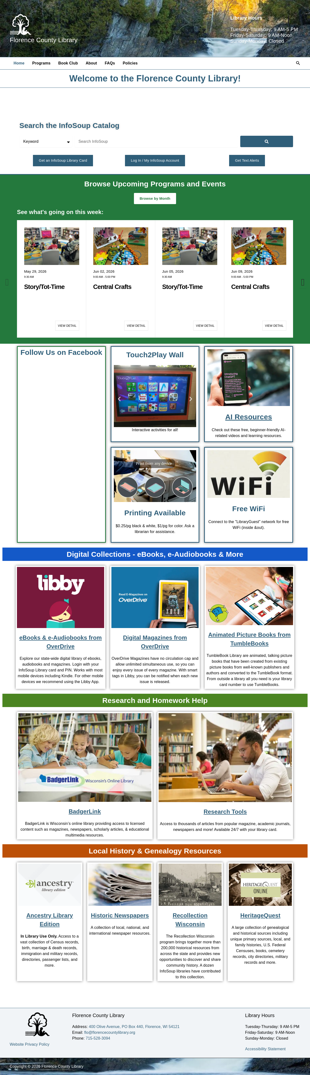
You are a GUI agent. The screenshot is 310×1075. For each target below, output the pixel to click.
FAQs (110, 63)
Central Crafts (112, 286)
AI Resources (248, 417)
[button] (298, 63)
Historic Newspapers (120, 915)
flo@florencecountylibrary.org (109, 1032)
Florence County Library (44, 40)
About (91, 63)
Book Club (68, 63)
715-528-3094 (98, 1038)
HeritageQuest (260, 915)
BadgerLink (85, 811)
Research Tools (225, 811)
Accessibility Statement (265, 1049)
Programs (41, 63)
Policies (130, 63)
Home (19, 63)
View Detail (67, 325)
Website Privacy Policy (29, 1044)
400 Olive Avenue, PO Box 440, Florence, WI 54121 (134, 1027)
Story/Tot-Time (44, 286)
